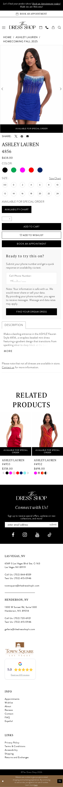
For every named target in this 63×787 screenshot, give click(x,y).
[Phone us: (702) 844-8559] (47, 27)
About (8, 706)
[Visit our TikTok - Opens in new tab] (49, 535)
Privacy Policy (12, 743)
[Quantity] (7, 219)
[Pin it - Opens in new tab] (22, 136)
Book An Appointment (31, 244)
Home (7, 37)
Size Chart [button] (55, 178)
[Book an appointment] (31, 14)
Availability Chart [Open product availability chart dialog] (17, 209)
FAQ (7, 717)
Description (14, 325)
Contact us (8, 367)
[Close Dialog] (3, 781)
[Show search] (59, 27)
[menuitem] (4, 27)
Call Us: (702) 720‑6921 (18, 618)
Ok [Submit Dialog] (60, 781)
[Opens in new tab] (19, 649)
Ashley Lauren (27, 37)
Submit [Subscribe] (53, 525)
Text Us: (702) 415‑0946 (18, 578)
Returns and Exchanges (17, 757)
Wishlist (9, 703)
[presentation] (15, 434)
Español (9, 721)
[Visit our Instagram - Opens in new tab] (25, 534)
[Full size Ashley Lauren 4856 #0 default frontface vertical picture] (31, 89)
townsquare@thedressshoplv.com (22, 586)
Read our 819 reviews (20, 675)
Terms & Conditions (15, 746)
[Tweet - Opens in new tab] (16, 136)
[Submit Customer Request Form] (31, 311)
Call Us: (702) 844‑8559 (18, 575)
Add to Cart (31, 226)
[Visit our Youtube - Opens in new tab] (37, 535)
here (35, 785)
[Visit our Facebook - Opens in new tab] (13, 535)
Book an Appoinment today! (46, 3)
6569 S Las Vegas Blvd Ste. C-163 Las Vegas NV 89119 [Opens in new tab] (22, 565)
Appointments (12, 699)
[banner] (22, 25)
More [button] (8, 351)
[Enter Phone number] (29, 281)
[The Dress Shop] (31, 496)
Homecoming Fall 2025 (20, 41)
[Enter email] (31, 525)
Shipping (9, 754)
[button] (4, 27)
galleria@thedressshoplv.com (20, 629)
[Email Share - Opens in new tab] (27, 136)
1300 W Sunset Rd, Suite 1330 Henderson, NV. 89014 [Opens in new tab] (21, 609)
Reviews (9, 710)
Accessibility (11, 750)
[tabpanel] (31, 89)
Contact (9, 714)
